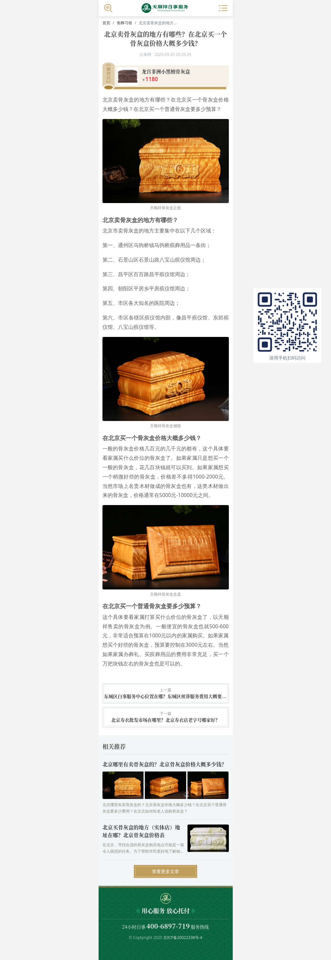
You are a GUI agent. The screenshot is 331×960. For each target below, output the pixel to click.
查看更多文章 (165, 871)
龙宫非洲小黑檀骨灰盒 (166, 71)
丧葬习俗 (124, 23)
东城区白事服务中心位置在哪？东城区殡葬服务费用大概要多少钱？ (165, 696)
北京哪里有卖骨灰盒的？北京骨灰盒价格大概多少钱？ (164, 764)
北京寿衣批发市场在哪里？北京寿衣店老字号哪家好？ (165, 720)
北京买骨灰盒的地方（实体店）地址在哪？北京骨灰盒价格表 (141, 831)
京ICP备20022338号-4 (182, 937)
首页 (106, 23)
